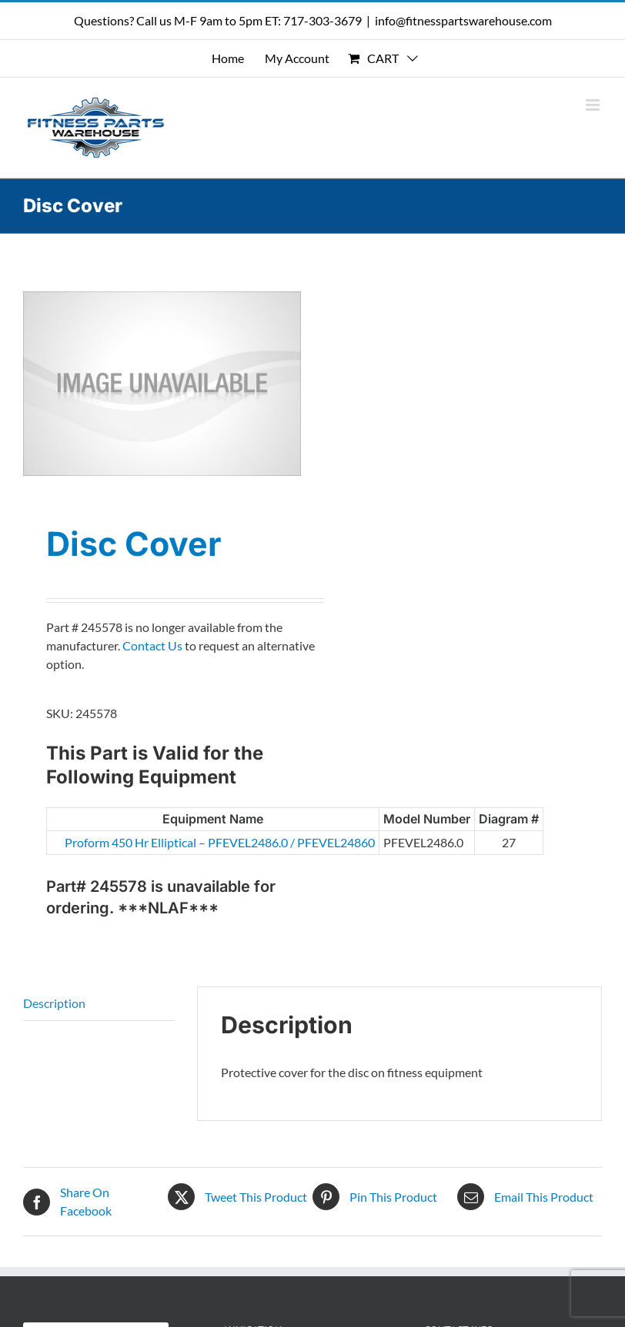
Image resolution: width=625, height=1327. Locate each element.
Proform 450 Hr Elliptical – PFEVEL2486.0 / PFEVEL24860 (137, 842)
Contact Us (152, 645)
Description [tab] (54, 1003)
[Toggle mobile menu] (594, 105)
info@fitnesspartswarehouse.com (463, 20)
